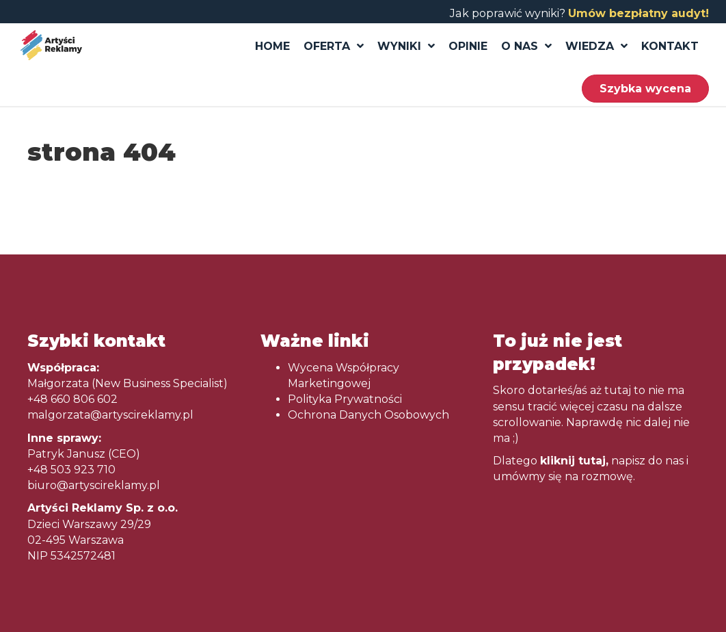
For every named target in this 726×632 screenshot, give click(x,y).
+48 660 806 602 (72, 399)
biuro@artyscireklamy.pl (93, 485)
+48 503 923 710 (71, 469)
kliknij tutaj (573, 460)
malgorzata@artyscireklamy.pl (110, 414)
